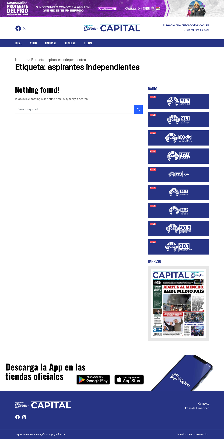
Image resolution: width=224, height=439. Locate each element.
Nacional (50, 43)
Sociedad (70, 43)
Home (19, 60)
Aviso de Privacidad (197, 408)
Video (33, 43)
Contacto (203, 403)
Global (88, 43)
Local (18, 43)
